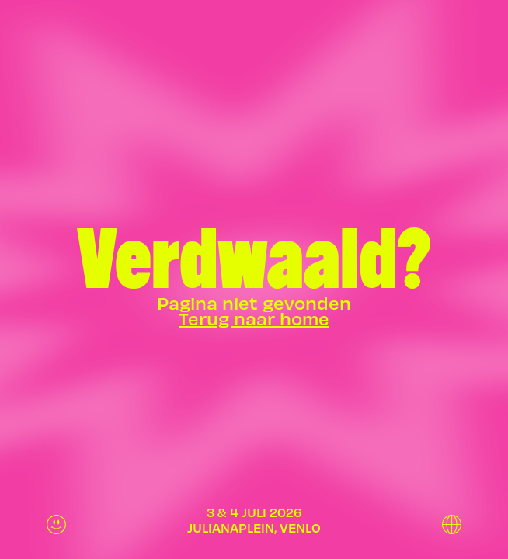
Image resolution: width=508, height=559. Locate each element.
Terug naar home (254, 318)
